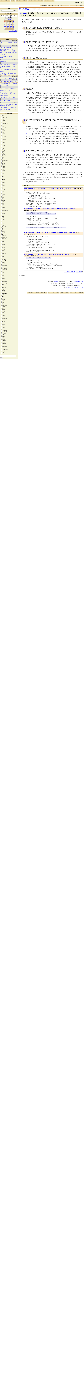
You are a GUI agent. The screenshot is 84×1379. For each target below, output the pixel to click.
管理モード (30, 292)
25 (8, 27)
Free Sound (40, 0)
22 (4, 27)
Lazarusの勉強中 (4, 61)
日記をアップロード (5, 85)
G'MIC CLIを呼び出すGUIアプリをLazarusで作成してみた (8, 48)
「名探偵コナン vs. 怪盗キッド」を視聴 (8, 56)
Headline (37, 292)
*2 (23, 182)
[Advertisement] (76, 300)
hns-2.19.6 (68, 287)
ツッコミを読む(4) (69, 272)
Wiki (35, 0)
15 (4, 26)
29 (4, 29)
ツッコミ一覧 (73, 5)
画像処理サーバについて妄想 (7, 51)
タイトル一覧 (55, 5)
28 (13, 27)
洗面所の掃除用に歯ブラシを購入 (8, 83)
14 (13, 24)
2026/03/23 (14, 99)
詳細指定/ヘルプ (79, 281)
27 (11, 27)
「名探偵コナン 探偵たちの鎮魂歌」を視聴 (8, 73)
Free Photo (46, 0)
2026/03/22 (14, 102)
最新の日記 (44, 5)
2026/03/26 (14, 76)
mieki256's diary (79, 3)
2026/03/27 (14, 63)
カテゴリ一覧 (8, 113)
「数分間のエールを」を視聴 (7, 97)
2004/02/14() (24, 9)
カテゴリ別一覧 (65, 5)
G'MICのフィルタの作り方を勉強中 (8, 43)
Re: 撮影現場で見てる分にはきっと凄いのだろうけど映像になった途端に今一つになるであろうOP (49, 188)
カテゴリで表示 (13, 31)
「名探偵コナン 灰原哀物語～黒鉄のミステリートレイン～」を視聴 (8, 109)
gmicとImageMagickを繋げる (7, 92)
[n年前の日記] (35, 9)
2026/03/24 (14, 87)
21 (13, 26)
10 (7, 24)
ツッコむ (79, 272)
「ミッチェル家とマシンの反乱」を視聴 (8, 70)
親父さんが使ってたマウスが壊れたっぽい (8, 53)
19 (10, 26)
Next (13, 19)
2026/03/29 (14, 45)
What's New (7, 0)
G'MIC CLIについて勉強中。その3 (8, 78)
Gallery (30, 0)
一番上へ (81, 292)
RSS (49, 5)
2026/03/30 (14, 40)
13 (11, 24)
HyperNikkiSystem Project (78, 287)
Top (1, 0)
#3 (21, 13)
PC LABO (18, 0)
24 (7, 27)
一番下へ (81, 5)
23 (5, 27)
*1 (23, 172)
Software (25, 0)
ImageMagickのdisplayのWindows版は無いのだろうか (8, 89)
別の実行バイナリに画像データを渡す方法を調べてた (8, 105)
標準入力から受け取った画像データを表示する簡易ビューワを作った (8, 66)
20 (11, 26)
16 (5, 26)
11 (8, 24)
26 (10, 27)
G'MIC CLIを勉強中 (5, 100)
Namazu (56, 281)
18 (8, 26)
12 (10, 24)
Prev (5, 19)
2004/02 (9, 19)
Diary (52, 0)
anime (24, 13)
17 (7, 26)
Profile (12, 0)
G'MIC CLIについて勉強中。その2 (8, 81)
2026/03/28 (14, 59)
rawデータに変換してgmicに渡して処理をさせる (8, 94)
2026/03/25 (14, 79)
